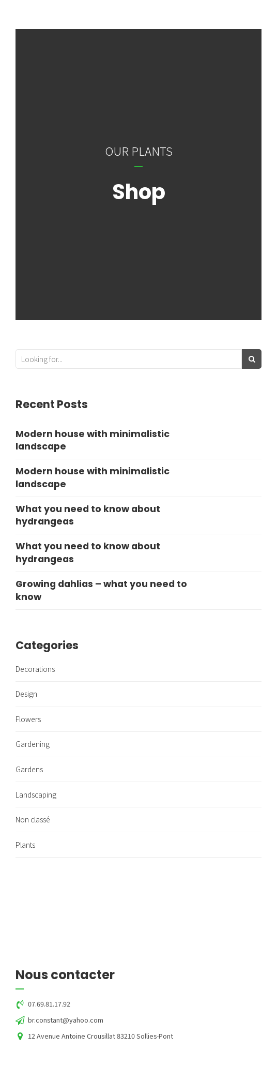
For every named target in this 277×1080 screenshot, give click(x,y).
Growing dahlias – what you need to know (101, 590)
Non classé (33, 819)
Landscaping (36, 794)
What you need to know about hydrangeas (88, 515)
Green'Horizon (87, 14)
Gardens (29, 769)
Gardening (33, 744)
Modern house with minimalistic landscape (93, 440)
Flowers (28, 719)
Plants (25, 844)
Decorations (35, 669)
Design (26, 693)
